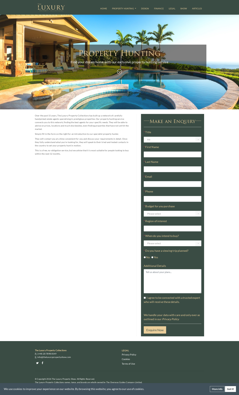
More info (217, 389)
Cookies (126, 359)
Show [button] (183, 8)
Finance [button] (159, 8)
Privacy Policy (170, 319)
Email (148, 177)
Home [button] (103, 8)
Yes (156, 257)
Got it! (230, 389)
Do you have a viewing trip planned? (166, 251)
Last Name (151, 162)
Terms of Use (128, 363)
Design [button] (145, 8)
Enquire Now (155, 330)
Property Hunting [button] (123, 8)
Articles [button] (197, 8)
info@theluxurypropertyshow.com (54, 357)
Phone (148, 191)
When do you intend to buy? (161, 236)
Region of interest (155, 221)
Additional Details (155, 265)
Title (147, 132)
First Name (151, 147)
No (148, 257)
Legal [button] (172, 8)
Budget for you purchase (159, 206)
